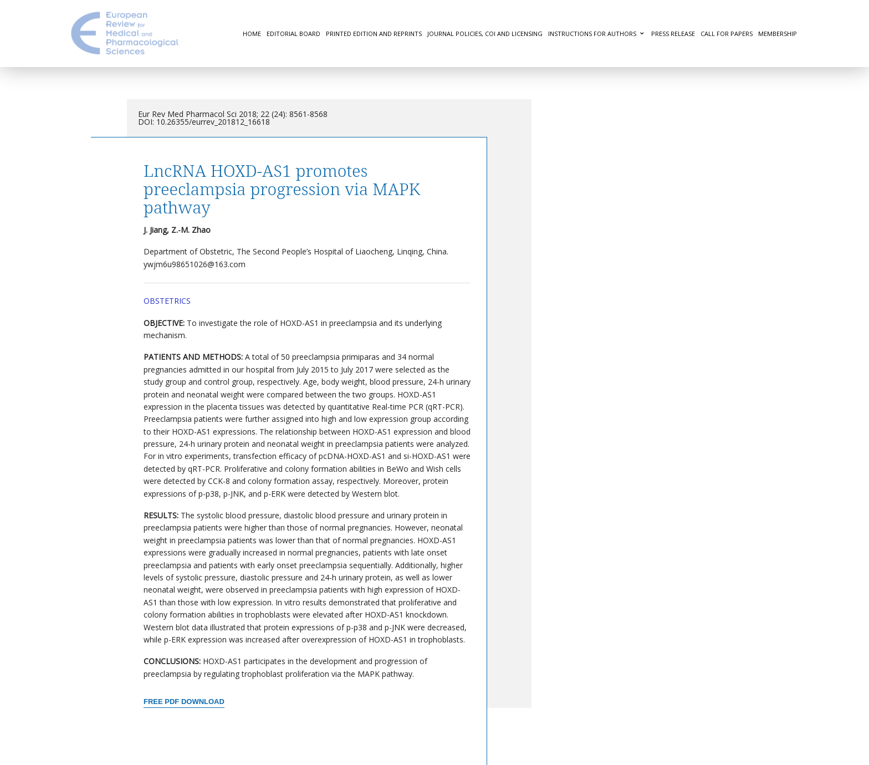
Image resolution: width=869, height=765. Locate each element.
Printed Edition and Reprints (374, 33)
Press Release (673, 33)
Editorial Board (293, 33)
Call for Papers (727, 33)
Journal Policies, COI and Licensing (485, 33)
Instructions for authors (592, 33)
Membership (777, 33)
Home (252, 33)
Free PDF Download (184, 701)
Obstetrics (167, 300)
